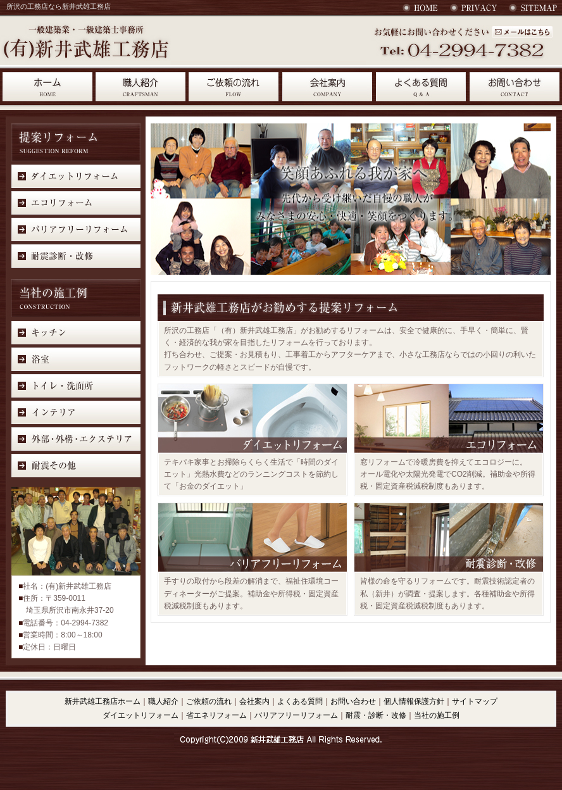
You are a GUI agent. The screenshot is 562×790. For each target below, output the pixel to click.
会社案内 (328, 86)
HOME (421, 7)
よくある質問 (421, 86)
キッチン (75, 332)
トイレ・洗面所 (75, 385)
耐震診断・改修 (75, 256)
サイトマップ (533, 7)
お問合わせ (514, 86)
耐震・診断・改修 (376, 715)
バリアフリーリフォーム (75, 229)
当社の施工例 (436, 715)
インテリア (75, 411)
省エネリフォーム (216, 715)
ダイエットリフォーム (75, 176)
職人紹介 (140, 86)
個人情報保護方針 (414, 701)
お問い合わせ (522, 32)
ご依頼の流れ (234, 86)
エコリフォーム (75, 203)
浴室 (75, 358)
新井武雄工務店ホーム (102, 701)
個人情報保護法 (474, 7)
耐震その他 (75, 465)
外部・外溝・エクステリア (75, 438)
